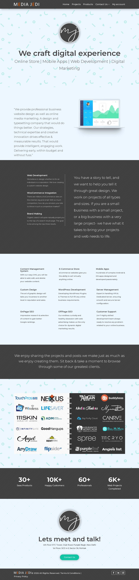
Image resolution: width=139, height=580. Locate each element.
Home (66, 4)
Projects (76, 4)
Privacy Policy (21, 576)
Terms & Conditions (70, 573)
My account (118, 4)
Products (88, 4)
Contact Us (101, 4)
